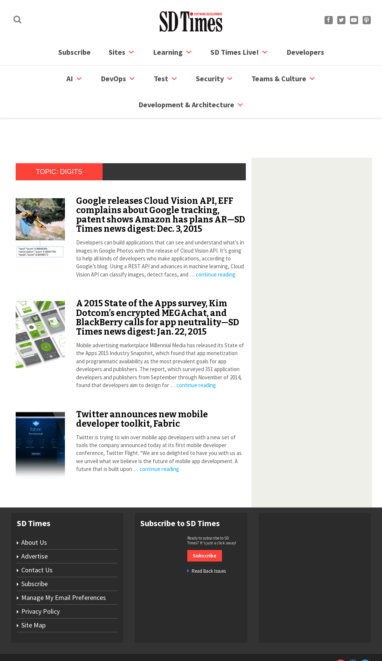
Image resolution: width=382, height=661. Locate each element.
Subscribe (74, 52)
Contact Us (37, 541)
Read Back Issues (209, 543)
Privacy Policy (40, 583)
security (215, 79)
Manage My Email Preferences (63, 569)
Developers (305, 52)
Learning (172, 52)
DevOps (118, 79)
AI (74, 79)
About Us (34, 514)
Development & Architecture (191, 105)
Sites (122, 52)
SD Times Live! (239, 52)
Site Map (33, 596)
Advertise (34, 528)
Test (166, 79)
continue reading (215, 246)
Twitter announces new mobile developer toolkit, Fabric (142, 391)
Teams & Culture (283, 79)
